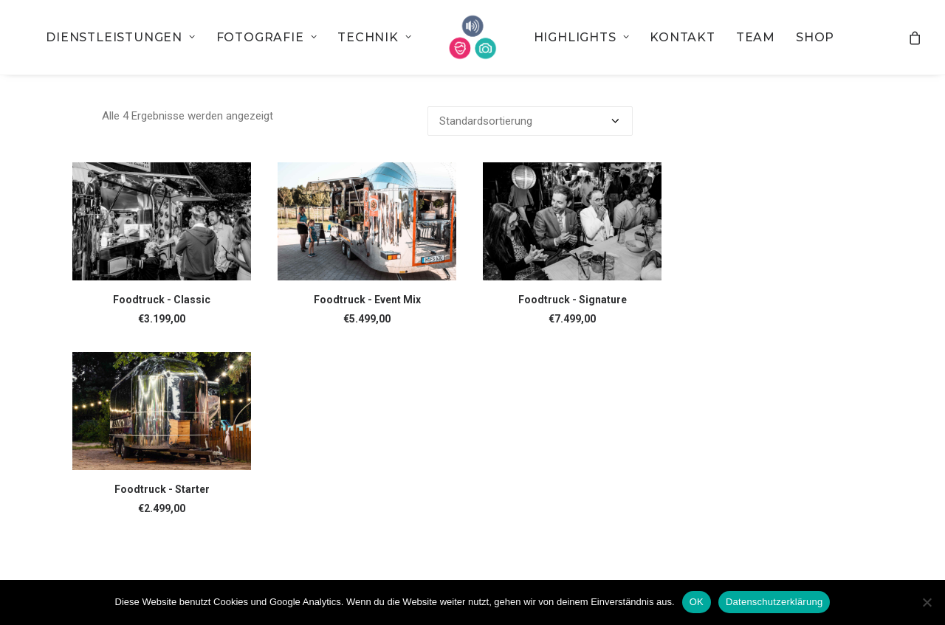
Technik (374, 37)
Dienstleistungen (120, 37)
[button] (161, 221)
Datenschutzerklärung (774, 601)
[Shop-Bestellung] (530, 121)
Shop (815, 37)
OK (697, 601)
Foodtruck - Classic (161, 299)
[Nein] (926, 602)
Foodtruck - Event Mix (367, 299)
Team (755, 37)
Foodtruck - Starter (162, 489)
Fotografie (266, 37)
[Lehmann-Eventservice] (473, 37)
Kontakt (682, 37)
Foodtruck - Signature (572, 299)
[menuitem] (120, 37)
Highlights (582, 37)
